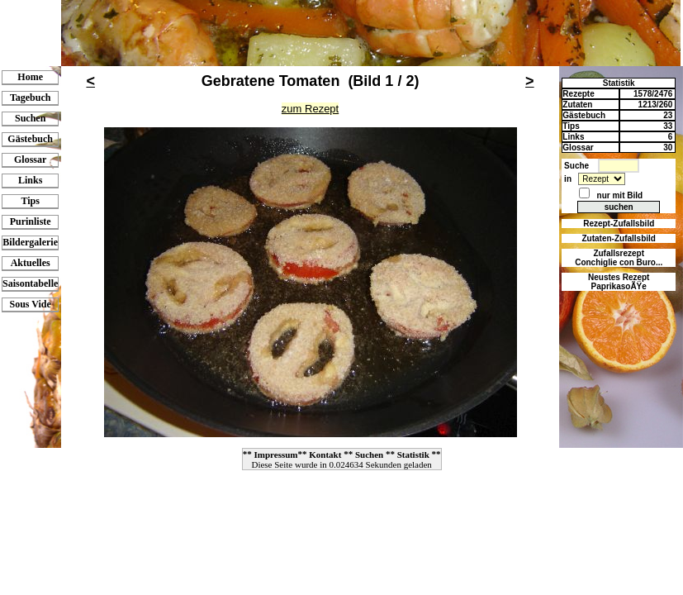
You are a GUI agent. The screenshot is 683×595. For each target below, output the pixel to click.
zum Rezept (310, 108)
